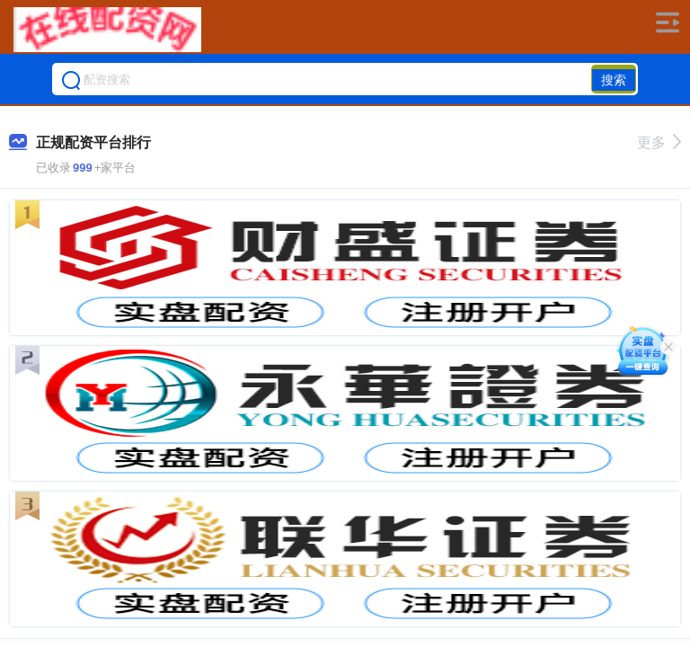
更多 (659, 142)
